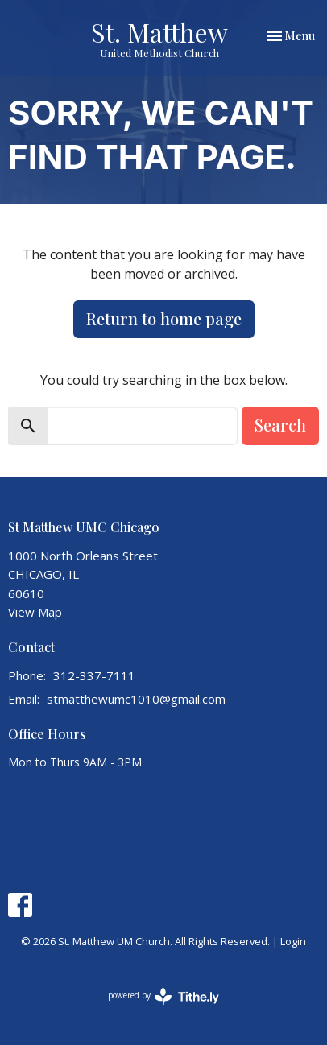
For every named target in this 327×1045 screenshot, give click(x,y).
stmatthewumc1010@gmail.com (136, 699)
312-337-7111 (94, 675)
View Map (35, 612)
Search (280, 425)
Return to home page (164, 318)
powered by (163, 996)
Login (293, 941)
